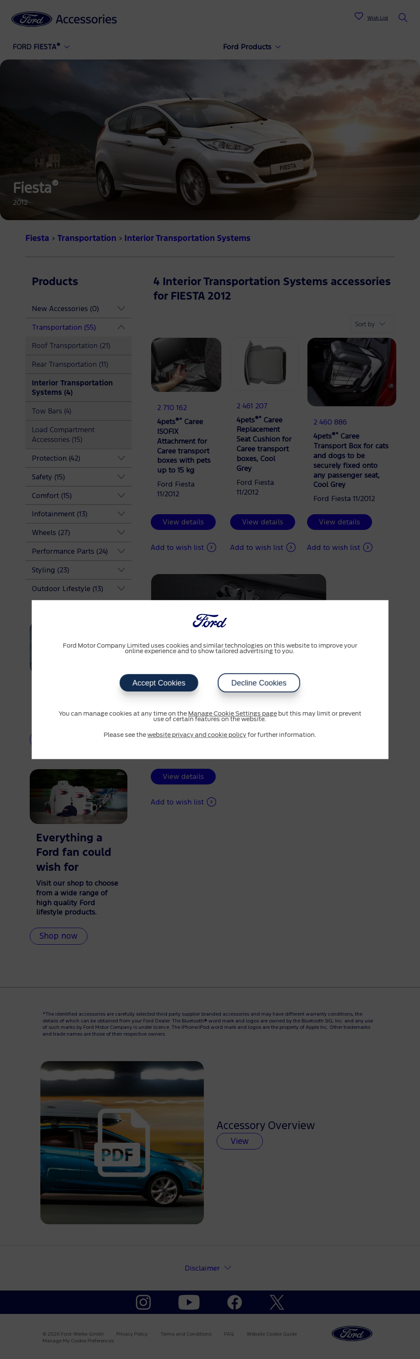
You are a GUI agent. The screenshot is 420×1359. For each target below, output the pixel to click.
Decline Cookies (259, 683)
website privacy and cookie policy (196, 735)
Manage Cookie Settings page (232, 714)
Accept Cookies (159, 683)
